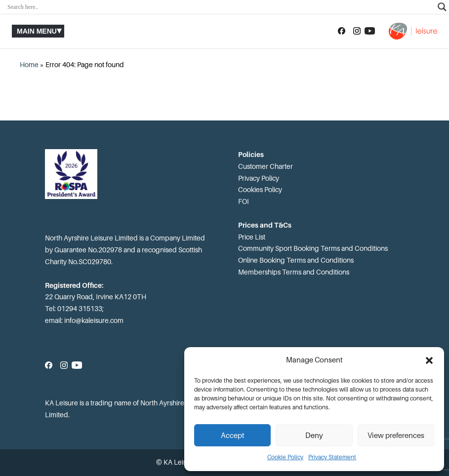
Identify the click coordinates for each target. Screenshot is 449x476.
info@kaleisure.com (93, 320)
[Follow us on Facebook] (341, 31)
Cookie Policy (285, 457)
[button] (429, 360)
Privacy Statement (332, 457)
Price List (251, 237)
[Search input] (220, 7)
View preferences (395, 435)
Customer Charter (265, 166)
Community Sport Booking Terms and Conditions (313, 248)
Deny (314, 435)
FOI (243, 201)
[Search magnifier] (442, 7)
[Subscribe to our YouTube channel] (370, 31)
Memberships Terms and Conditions (293, 272)
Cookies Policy (260, 190)
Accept (233, 435)
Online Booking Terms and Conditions (296, 260)
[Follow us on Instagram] (357, 31)
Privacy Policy (258, 178)
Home (29, 65)
